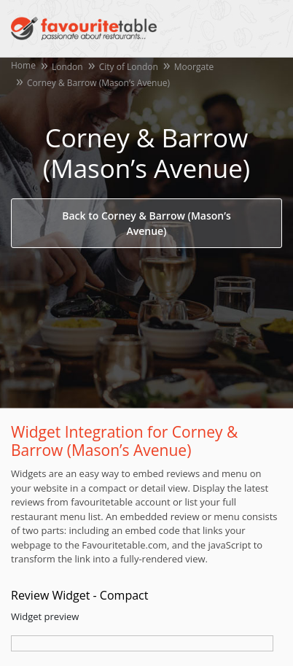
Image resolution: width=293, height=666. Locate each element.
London (67, 67)
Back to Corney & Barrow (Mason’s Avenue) (146, 223)
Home (23, 65)
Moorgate (194, 67)
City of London (128, 67)
